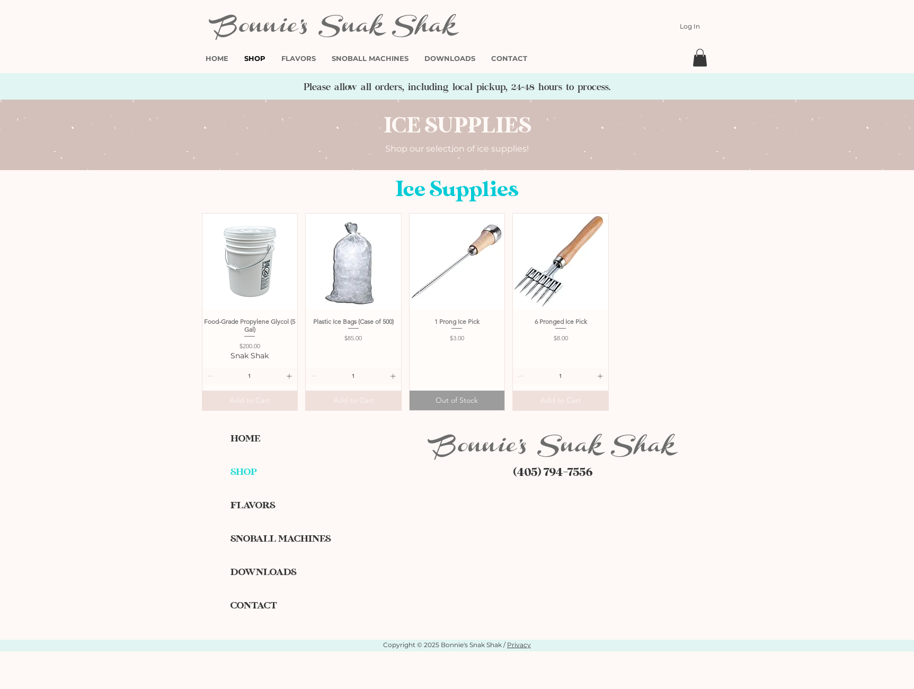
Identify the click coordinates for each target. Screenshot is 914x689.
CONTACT (253, 605)
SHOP (243, 472)
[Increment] (290, 376)
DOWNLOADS (263, 572)
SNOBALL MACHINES (267, 538)
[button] (700, 57)
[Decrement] (209, 376)
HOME (245, 438)
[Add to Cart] (250, 400)
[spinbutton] (250, 376)
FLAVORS (252, 505)
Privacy (519, 645)
